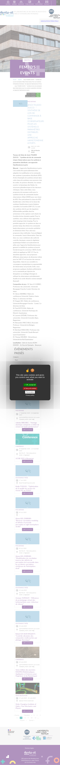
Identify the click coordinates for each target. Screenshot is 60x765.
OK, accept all (30, 385)
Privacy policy (30, 395)
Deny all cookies (30, 388)
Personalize (30, 392)
